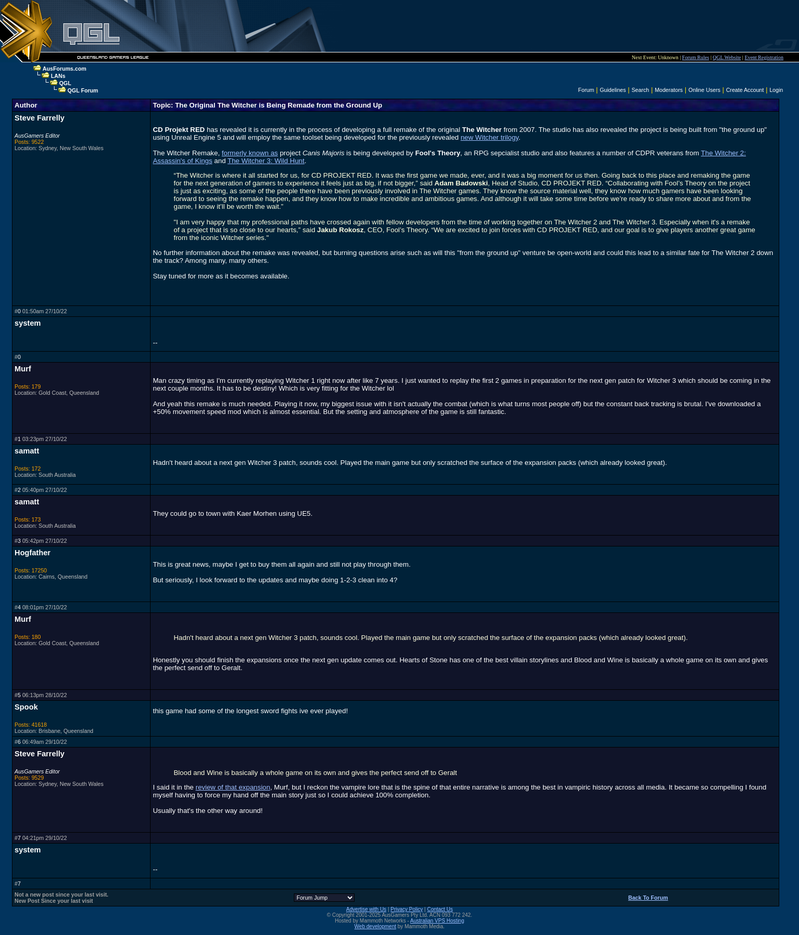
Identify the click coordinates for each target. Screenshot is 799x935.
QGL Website (727, 57)
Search (640, 90)
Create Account (745, 90)
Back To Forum (648, 897)
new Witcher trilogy (490, 137)
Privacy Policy (406, 909)
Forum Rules (695, 57)
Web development (375, 926)
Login (776, 90)
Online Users (704, 90)
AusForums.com (64, 68)
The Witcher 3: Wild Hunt (265, 161)
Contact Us (440, 909)
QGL (65, 83)
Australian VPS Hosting (437, 921)
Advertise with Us (366, 909)
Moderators (669, 90)
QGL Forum (82, 90)
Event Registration (763, 57)
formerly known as (250, 153)
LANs (58, 76)
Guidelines (613, 90)
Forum (586, 90)
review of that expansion (233, 787)
